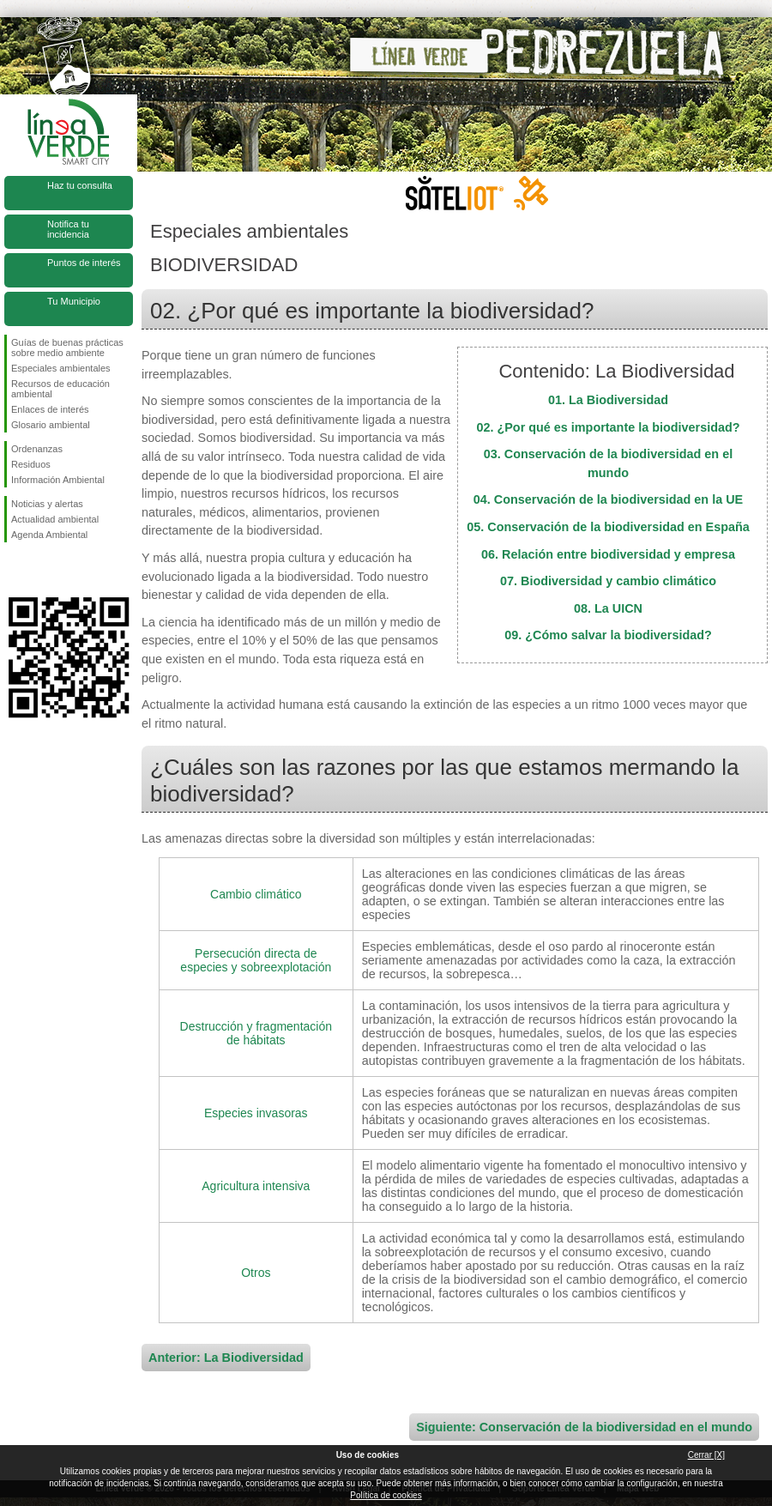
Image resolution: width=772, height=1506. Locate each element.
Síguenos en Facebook (14, 569)
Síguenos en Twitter (43, 569)
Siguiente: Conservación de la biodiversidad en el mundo (584, 1427)
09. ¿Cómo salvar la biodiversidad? (608, 635)
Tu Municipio (73, 301)
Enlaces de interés (50, 409)
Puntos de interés (84, 262)
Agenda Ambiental (49, 534)
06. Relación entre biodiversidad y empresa (608, 554)
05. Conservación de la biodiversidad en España (608, 527)
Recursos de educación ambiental (60, 388)
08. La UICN (608, 608)
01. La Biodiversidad (608, 400)
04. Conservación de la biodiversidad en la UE (608, 499)
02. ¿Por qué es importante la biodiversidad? (607, 427)
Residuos (31, 464)
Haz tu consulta (79, 185)
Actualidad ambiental (55, 519)
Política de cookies (385, 1495)
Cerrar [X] (706, 1455)
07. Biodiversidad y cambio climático (608, 581)
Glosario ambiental (50, 425)
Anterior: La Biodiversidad (226, 1357)
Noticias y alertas (47, 504)
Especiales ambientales (61, 368)
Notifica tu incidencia (68, 229)
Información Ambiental (58, 480)
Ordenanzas (37, 449)
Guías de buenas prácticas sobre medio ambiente (67, 347)
